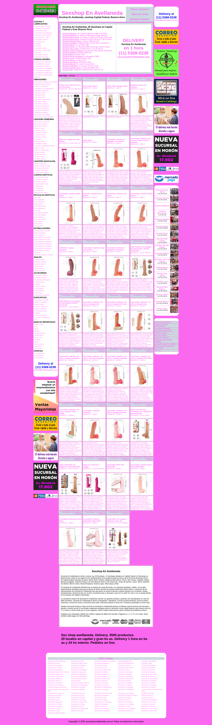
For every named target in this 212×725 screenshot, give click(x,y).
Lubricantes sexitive (41, 54)
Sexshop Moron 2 (162, 302)
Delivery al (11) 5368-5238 (45, 365)
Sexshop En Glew (54, 700)
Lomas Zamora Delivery (56, 685)
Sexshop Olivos (68, 60)
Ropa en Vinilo (39, 148)
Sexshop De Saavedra (55, 670)
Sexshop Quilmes (69, 53)
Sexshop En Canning (148, 683)
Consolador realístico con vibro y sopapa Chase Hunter (69, 411)
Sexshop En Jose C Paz (79, 702)
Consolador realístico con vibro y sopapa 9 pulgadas (69, 357)
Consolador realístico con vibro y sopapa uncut (93, 303)
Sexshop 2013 (76, 681)
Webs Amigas (106, 658)
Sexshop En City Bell (78, 687)
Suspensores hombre (42, 172)
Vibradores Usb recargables (44, 117)
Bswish (37, 331)
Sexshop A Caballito (101, 672)
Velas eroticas (39, 290)
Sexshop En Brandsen (55, 683)
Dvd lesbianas (39, 217)
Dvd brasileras (39, 202)
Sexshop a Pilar (146, 663)
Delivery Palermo (147, 695)
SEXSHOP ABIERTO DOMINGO (166, 344)
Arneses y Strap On (41, 306)
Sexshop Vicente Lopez (71, 68)
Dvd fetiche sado (40, 206)
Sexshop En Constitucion (56, 693)
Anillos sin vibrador (41, 302)
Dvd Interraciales (40, 215)
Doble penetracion (41, 308)
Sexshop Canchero (54, 663)
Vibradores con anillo (42, 300)
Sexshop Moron (68, 54)
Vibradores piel (40, 97)
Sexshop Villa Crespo (70, 49)
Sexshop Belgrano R (125, 661)
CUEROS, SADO (160, 333)
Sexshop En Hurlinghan (149, 700)
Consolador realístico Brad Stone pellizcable (141, 466)
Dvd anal (38, 197)
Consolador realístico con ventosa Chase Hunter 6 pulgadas (141, 140)
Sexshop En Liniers (54, 708)
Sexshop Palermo (69, 35)
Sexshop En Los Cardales (126, 708)
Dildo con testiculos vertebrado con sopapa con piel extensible (141, 411)
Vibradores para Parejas (43, 84)
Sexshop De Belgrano (102, 663)
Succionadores (40, 235)
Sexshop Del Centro (148, 670)
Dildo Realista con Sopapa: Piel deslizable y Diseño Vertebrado (69, 303)
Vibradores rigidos (41, 101)
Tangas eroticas (40, 152)
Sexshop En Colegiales (126, 689)
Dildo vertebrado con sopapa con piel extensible (69, 466)
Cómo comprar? (139, 9)
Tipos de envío (139, 14)
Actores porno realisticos (43, 62)
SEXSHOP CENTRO (162, 338)
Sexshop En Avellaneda (92, 13)
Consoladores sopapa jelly (43, 72)
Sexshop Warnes (68, 64)
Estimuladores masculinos (43, 246)
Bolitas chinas (39, 304)
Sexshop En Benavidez (126, 678)
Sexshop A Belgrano (101, 676)
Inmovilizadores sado (42, 184)
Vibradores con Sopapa (42, 114)
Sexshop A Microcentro (125, 667)
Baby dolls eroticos (41, 126)
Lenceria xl (38, 139)
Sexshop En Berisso (54, 681)
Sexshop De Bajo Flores (79, 663)
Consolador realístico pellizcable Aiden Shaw (92, 520)
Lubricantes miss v (41, 48)
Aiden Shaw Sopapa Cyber (117, 86)
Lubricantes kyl (40, 41)
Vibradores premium (41, 104)
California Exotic (40, 333)
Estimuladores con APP (42, 231)
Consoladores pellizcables (43, 68)
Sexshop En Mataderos (102, 711)
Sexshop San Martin (70, 62)
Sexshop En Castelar (125, 685)
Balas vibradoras (40, 233)
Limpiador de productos (42, 28)
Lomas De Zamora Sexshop (57, 687)
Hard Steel (38, 346)
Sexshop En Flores (54, 697)
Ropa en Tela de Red (42, 150)
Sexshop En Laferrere (55, 706)
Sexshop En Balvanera (78, 676)
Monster (37, 77)
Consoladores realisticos (43, 70)
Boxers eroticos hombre (42, 166)
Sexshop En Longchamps (79, 708)
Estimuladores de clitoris (43, 237)
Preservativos (39, 288)
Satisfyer (38, 340)
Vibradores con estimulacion (44, 88)
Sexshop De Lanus (77, 667)
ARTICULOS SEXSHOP (163, 322)
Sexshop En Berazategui (149, 678)
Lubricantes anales (41, 30)
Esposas (37, 284)
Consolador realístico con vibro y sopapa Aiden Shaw (141, 357)
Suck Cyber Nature (90, 86)
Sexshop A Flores (124, 670)
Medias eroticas (40, 141)
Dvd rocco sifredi (40, 219)
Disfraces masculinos (42, 168)
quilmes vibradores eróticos (80, 683)
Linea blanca (39, 188)
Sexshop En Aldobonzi (78, 674)
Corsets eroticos (40, 135)
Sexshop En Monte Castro (56, 713)
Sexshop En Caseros (102, 685)
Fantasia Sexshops (147, 693)
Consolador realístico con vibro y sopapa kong (141, 303)
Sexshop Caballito (69, 43)
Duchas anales (40, 259)
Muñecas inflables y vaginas (44, 255)
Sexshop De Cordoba (78, 665)
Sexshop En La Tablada (126, 704)
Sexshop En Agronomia (55, 674)
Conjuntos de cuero (41, 179)
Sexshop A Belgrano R (102, 674)
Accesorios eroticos (41, 275)
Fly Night (38, 44)
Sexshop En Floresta (78, 697)
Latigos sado (39, 186)
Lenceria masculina (41, 170)
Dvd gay (37, 210)
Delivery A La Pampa (101, 708)
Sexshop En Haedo (101, 700)
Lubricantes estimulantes (43, 35)
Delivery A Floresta (77, 711)
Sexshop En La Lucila (148, 702)
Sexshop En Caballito (125, 683)
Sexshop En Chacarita (148, 685)
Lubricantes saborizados (43, 50)
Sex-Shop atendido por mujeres (105, 661)
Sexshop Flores (68, 47)
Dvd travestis (39, 226)
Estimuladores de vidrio (42, 239)
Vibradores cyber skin (42, 90)
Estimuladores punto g (42, 250)
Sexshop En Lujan (54, 711)
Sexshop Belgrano (69, 33)
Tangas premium (40, 154)
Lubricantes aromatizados (43, 33)
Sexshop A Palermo (124, 665)
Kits (36, 319)
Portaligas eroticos (41, 143)
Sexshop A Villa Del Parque (57, 661)
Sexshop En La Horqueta (103, 702)
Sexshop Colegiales (70, 66)
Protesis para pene (41, 315)
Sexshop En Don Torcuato (103, 693)
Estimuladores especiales (43, 241)
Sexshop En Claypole (148, 687)
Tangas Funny (39, 156)
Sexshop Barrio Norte (70, 37)
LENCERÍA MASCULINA (163, 331)
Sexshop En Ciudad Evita (103, 687)
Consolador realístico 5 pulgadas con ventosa (116, 140)
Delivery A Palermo (101, 706)
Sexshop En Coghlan (78, 689)
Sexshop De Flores (101, 665)
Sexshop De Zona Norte (103, 670)
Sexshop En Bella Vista (102, 678)
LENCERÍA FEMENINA (163, 328)
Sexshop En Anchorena (149, 674)
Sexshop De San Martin (79, 670)
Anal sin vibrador (40, 264)
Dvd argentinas (40, 199)
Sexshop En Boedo (124, 681)
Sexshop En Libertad (148, 706)
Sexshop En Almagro (125, 674)
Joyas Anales (39, 266)
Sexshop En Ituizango (55, 702)
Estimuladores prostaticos (43, 248)
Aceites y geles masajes (43, 26)
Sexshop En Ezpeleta (102, 695)
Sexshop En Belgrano (55, 678)
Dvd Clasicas (39, 221)
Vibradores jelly (40, 95)
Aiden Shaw (87, 140)
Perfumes (38, 52)
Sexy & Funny (39, 344)
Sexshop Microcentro (70, 39)
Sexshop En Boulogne (148, 681)
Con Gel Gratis (40, 353)
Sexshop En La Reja (78, 704)
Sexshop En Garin (101, 697)
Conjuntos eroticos (41, 132)
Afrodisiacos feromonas (42, 280)
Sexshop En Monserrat (125, 711)
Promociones (39, 358)
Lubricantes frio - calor (42, 37)
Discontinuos (39, 355)
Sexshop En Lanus (124, 706)
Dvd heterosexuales (41, 213)
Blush (36, 329)
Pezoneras (38, 293)
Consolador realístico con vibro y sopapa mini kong (117, 303)
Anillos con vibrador (41, 86)
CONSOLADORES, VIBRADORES (161, 325)
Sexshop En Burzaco (102, 683)
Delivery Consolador (124, 697)
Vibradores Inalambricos (43, 99)
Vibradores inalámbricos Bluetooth (46, 82)
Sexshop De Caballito (55, 665)
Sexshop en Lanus (77, 706)
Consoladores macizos (42, 64)
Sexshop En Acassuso (78, 672)
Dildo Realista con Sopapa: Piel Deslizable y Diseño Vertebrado (141, 249)
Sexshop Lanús (68, 58)
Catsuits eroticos (40, 130)
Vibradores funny (40, 93)
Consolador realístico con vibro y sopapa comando (117, 411)
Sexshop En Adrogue (148, 672)
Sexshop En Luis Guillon (149, 708)
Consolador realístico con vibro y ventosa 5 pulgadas (93, 357)
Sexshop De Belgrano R (126, 663)
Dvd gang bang (40, 208)
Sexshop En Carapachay (79, 685)
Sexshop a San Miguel (148, 661)
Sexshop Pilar (67, 70)
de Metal (37, 252)
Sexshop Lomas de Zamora (73, 51)
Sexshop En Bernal (101, 681)
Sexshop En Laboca (148, 704)
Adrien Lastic (39, 324)
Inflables (37, 313)
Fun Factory (39, 348)
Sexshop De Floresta (148, 665)
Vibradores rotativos (41, 112)
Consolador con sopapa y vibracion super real (117, 520)
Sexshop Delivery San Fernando (58, 672)
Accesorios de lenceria (42, 122)
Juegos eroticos (40, 286)
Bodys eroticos (39, 128)
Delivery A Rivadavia (101, 704)
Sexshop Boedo (68, 45)
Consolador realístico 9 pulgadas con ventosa (116, 249)
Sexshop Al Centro (77, 661)
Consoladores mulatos (42, 66)
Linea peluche (39, 190)
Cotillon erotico (40, 282)
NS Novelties (39, 335)
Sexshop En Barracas (148, 676)
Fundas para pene (41, 311)
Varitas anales (39, 268)
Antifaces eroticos (41, 277)
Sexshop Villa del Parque (72, 41)
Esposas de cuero (41, 181)
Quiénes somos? (140, 19)
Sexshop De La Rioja (55, 667)
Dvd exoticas (39, 204)
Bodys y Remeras (41, 163)
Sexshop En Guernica (78, 700)
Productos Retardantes (42, 317)
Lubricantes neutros (41, 39)
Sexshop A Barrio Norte (79, 678)
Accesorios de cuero (41, 177)
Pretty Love (38, 337)
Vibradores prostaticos (42, 106)
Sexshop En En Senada (126, 693)
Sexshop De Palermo (148, 667)
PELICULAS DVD (161, 335)
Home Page (62, 76)
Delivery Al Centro (124, 700)
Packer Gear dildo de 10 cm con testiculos (70, 86)
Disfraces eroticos (41, 137)
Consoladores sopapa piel (43, 75)
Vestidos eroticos (40, 159)
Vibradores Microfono (42, 110)
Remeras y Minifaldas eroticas (45, 145)
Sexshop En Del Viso (78, 693)
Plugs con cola (39, 270)
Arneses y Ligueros (41, 124)
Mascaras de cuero (41, 192)
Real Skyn (38, 46)
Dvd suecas (38, 223)
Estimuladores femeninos (43, 244)
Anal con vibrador (40, 262)
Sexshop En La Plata (55, 704)
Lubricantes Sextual (41, 57)
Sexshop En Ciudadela (125, 687)
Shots (36, 342)
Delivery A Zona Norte (125, 702)
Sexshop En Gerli (147, 697)
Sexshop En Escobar (55, 695)
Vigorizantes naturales (42, 295)
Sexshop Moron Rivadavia (72, 56)
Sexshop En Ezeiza (77, 695)
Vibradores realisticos (42, 108)
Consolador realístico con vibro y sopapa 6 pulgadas (117, 357)
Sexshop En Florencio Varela (127, 695)
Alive (36, 326)
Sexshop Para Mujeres (162, 288)
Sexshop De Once (101, 667)
